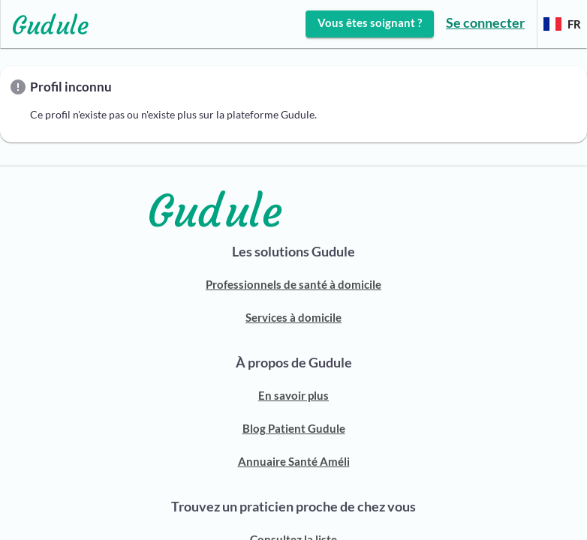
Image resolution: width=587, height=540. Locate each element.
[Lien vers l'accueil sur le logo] (45, 24)
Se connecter (485, 22)
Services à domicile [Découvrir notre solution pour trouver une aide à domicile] (293, 317)
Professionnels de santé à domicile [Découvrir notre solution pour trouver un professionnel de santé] (293, 284)
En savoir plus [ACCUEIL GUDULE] (293, 395)
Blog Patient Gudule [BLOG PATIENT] (293, 428)
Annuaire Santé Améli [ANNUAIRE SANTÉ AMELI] (294, 461)
